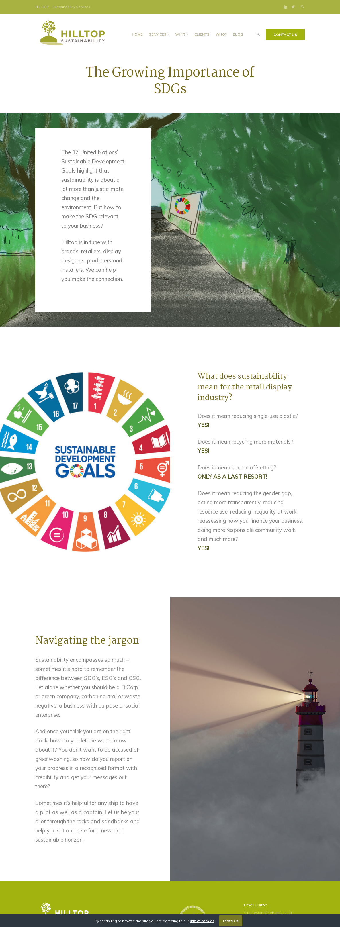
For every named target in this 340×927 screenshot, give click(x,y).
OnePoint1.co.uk (278, 912)
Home (137, 34)
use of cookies (202, 921)
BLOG (238, 34)
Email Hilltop (255, 905)
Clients (202, 34)
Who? (221, 34)
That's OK (230, 921)
